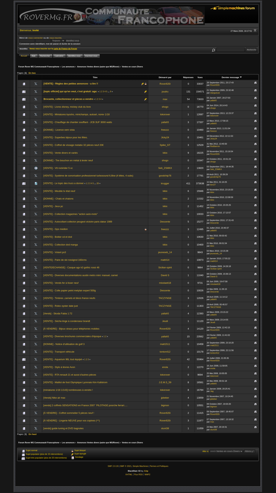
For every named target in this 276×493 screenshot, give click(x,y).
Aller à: (205, 451)
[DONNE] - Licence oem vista (59, 129)
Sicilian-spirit (165, 267)
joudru (165, 91)
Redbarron (215, 146)
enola (165, 367)
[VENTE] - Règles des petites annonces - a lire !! (71, 83)
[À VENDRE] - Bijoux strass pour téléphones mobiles (71, 328)
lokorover (165, 114)
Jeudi (165, 321)
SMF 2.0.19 (113, 466)
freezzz (165, 129)
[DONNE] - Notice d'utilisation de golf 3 (64, 344)
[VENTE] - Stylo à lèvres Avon (59, 367)
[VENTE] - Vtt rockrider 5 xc (58, 168)
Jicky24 (165, 137)
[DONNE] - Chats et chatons (58, 198)
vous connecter (35, 38)
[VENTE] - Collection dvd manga (60, 244)
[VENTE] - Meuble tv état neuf (59, 191)
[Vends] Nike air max (54, 397)
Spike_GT (165, 145)
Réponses (188, 77)
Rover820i (165, 83)
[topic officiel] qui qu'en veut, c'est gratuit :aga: (70, 91)
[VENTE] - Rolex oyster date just (60, 305)
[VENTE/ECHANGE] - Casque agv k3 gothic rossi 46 (71, 267)
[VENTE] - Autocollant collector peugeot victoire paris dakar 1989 (77, 221)
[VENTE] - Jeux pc (53, 206)
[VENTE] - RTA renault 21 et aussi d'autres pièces (69, 374)
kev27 (213, 185)
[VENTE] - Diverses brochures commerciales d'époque (72, 336)
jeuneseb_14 (165, 252)
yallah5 (213, 100)
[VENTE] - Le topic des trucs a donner (63, 183)
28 (98, 183)
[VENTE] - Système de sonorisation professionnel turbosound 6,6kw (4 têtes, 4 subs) (88, 175)
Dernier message (232, 77)
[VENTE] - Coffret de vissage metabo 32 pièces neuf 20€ (73, 145)
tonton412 (165, 351)
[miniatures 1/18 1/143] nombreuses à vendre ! (68, 390)
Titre (95, 77)
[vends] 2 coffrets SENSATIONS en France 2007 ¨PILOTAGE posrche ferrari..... (85, 405)
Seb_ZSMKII (165, 168)
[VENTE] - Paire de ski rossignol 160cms (65, 259)
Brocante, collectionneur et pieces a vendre (68, 99)
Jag (212, 391)
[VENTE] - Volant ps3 (54, 252)
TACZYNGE (165, 298)
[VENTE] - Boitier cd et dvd (57, 236)
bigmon (165, 405)
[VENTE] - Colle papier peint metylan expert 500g (69, 290)
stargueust (215, 93)
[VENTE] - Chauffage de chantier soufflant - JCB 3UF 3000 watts (77, 122)
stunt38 (165, 428)
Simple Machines (140, 466)
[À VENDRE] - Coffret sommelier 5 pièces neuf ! (68, 413)
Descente (165, 221)
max (165, 99)
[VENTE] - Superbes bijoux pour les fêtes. (65, 137)
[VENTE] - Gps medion (55, 229)
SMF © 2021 (125, 466)
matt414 (165, 259)
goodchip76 (165, 175)
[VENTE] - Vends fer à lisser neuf (60, 282)
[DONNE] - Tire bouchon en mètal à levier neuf (68, 160)
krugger (165, 183)
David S (165, 275)
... (109, 91)
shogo (165, 106)
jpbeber (165, 397)
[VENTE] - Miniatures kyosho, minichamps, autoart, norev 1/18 (76, 114)
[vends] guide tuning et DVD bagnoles (63, 428)
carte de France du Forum (65, 49)
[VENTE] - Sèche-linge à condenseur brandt (66, 321)
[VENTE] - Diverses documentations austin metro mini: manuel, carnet (80, 275)
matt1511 (165, 344)
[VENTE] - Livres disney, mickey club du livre (67, 106)
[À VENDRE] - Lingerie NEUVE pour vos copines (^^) (71, 420)
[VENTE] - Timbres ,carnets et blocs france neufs (69, 298)
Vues (200, 77)
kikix (165, 152)
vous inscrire (55, 38)
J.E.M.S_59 (165, 382)
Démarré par (165, 77)
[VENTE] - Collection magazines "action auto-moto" (70, 214)
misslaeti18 (165, 282)
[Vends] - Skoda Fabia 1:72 (57, 313)
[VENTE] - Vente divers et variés (60, 152)
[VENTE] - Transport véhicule (58, 351)
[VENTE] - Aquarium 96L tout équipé (62, 359)
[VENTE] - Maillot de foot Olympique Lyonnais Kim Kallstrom (75, 382)
